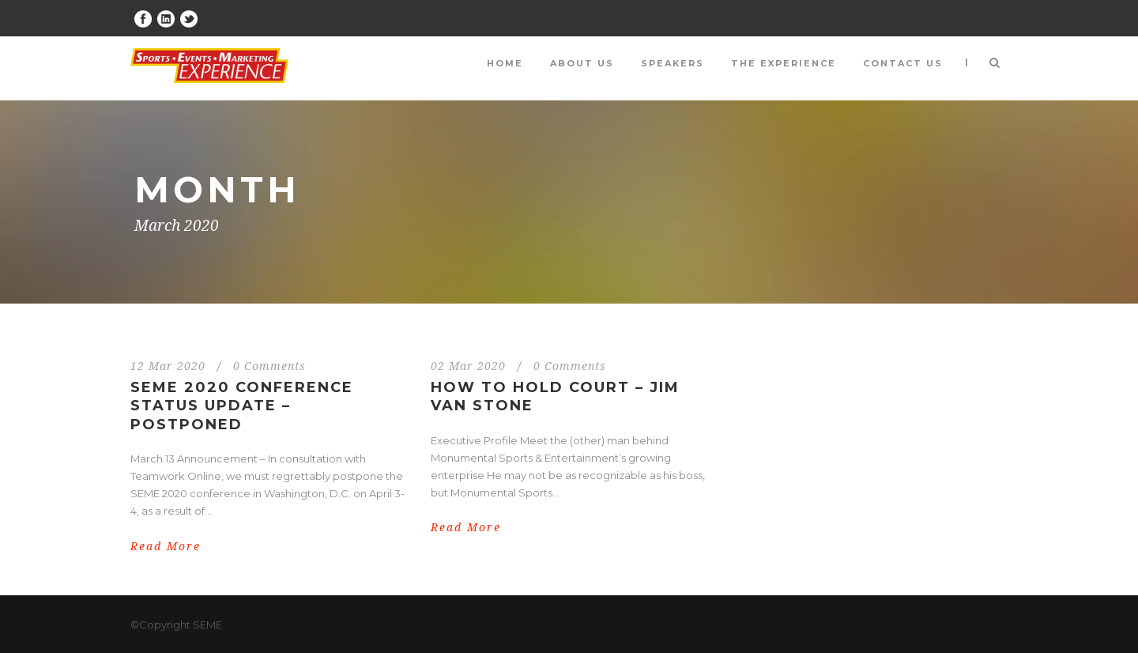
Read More (165, 546)
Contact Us (903, 63)
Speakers (672, 63)
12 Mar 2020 (167, 366)
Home (505, 63)
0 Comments (269, 366)
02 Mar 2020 (468, 366)
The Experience (783, 63)
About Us (582, 63)
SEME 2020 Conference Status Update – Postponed (241, 406)
